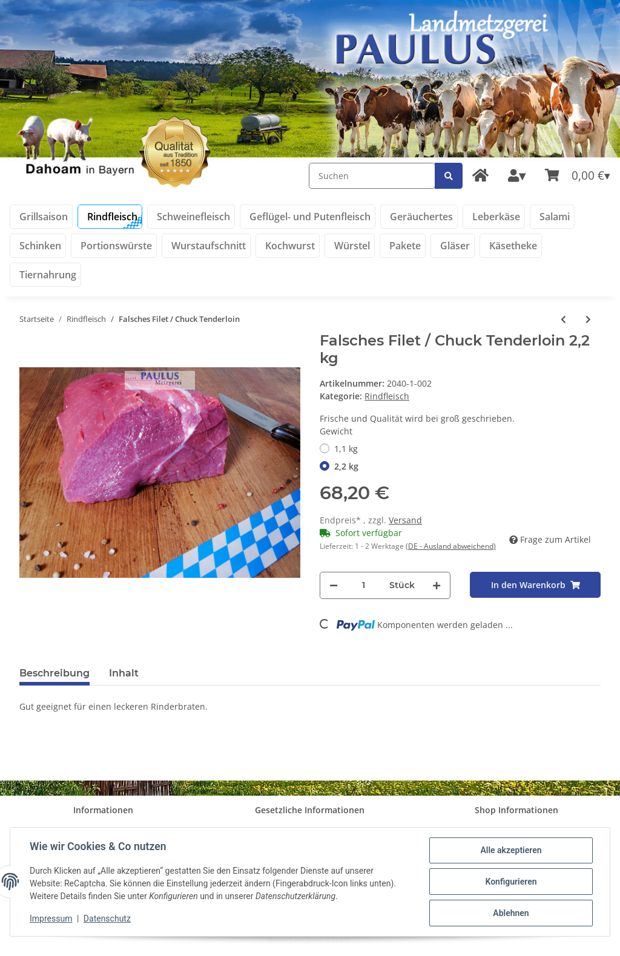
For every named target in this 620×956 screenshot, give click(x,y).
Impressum (51, 918)
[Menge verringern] (333, 585)
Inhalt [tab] (124, 673)
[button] (516, 176)
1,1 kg (346, 448)
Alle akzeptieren (510, 850)
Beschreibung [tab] (54, 673)
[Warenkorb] (577, 175)
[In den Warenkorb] (535, 585)
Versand (405, 520)
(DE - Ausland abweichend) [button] (451, 546)
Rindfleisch (386, 396)
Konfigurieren (510, 881)
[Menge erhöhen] (436, 585)
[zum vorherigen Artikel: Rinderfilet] (563, 319)
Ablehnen (511, 913)
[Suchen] (372, 176)
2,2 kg (346, 466)
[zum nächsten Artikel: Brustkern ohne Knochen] (588, 319)
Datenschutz (107, 918)
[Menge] (363, 585)
